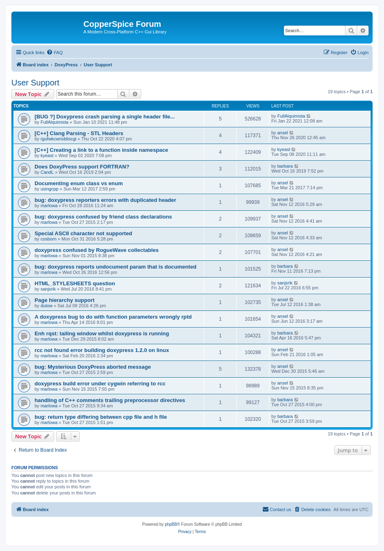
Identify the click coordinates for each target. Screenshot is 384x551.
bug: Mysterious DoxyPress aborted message (93, 367)
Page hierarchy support (64, 300)
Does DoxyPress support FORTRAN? (82, 167)
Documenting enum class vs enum (79, 183)
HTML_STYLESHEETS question (75, 283)
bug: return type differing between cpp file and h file (101, 417)
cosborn (49, 238)
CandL (47, 172)
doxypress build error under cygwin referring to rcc (100, 383)
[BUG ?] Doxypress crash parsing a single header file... (105, 117)
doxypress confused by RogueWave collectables (97, 250)
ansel (282, 132)
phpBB (171, 524)
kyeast (47, 155)
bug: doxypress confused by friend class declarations (103, 217)
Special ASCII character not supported (83, 233)
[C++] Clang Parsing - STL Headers (79, 133)
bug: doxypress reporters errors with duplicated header (105, 200)
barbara (285, 166)
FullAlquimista (54, 122)
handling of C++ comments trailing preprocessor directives (110, 400)
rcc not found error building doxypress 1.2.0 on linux (102, 350)
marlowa (49, 205)
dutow (46, 305)
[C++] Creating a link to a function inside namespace (101, 150)
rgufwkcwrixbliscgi (58, 138)
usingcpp (50, 188)
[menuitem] (54, 52)
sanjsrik (48, 288)
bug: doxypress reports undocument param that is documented (115, 267)
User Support (35, 82)
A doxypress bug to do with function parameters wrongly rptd (113, 317)
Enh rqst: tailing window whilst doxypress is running (102, 333)
